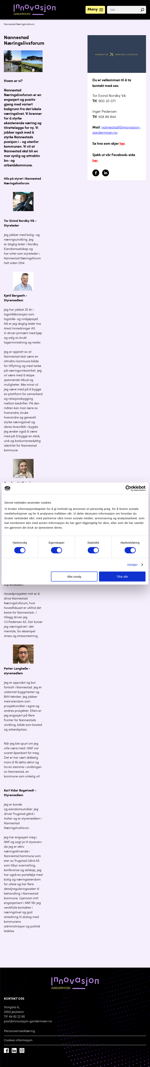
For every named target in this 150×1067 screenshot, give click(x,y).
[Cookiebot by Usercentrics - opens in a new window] (128, 488)
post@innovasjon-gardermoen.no (28, 1021)
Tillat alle (122, 576)
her (122, 144)
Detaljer (132, 564)
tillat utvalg (74, 576)
